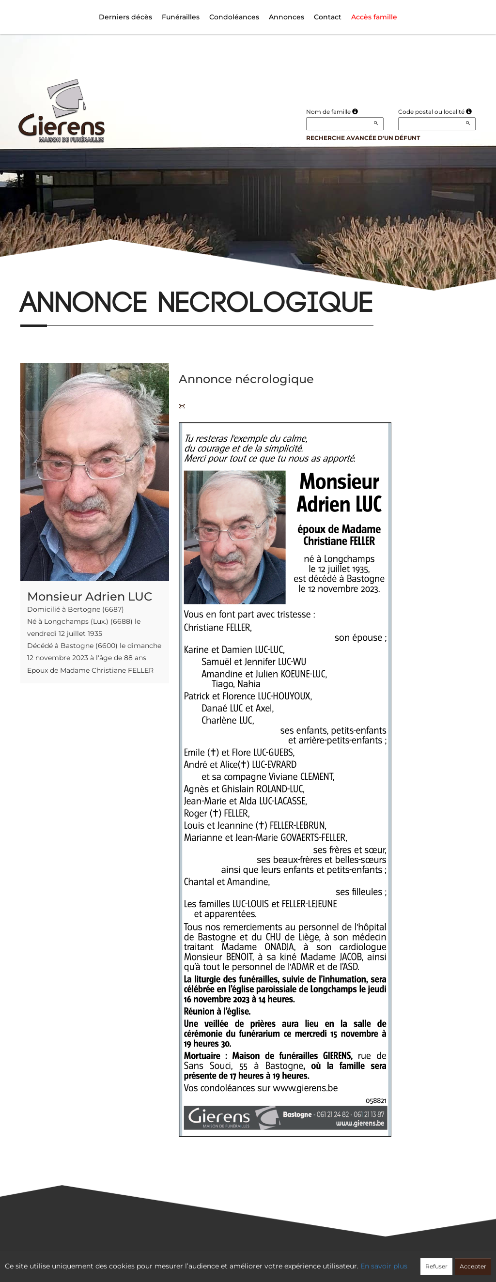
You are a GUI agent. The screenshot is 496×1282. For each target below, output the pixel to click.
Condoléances (234, 17)
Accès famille (374, 17)
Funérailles (181, 17)
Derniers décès (125, 17)
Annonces (286, 17)
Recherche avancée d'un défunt (363, 137)
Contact (327, 17)
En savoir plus (383, 1266)
